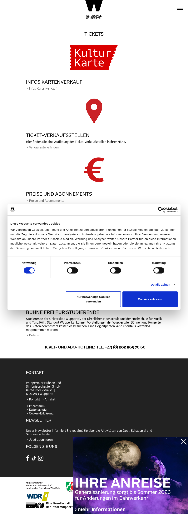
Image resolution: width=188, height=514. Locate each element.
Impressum (37, 406)
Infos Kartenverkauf (43, 88)
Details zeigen (160, 284)
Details (34, 335)
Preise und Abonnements (46, 200)
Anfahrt (50, 399)
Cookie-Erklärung (41, 413)
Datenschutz (38, 409)
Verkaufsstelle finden (44, 147)
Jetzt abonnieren (41, 439)
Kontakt (34, 399)
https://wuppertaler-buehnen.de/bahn (130, 479)
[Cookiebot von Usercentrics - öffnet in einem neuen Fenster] (161, 210)
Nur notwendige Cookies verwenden (93, 299)
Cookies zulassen (150, 299)
